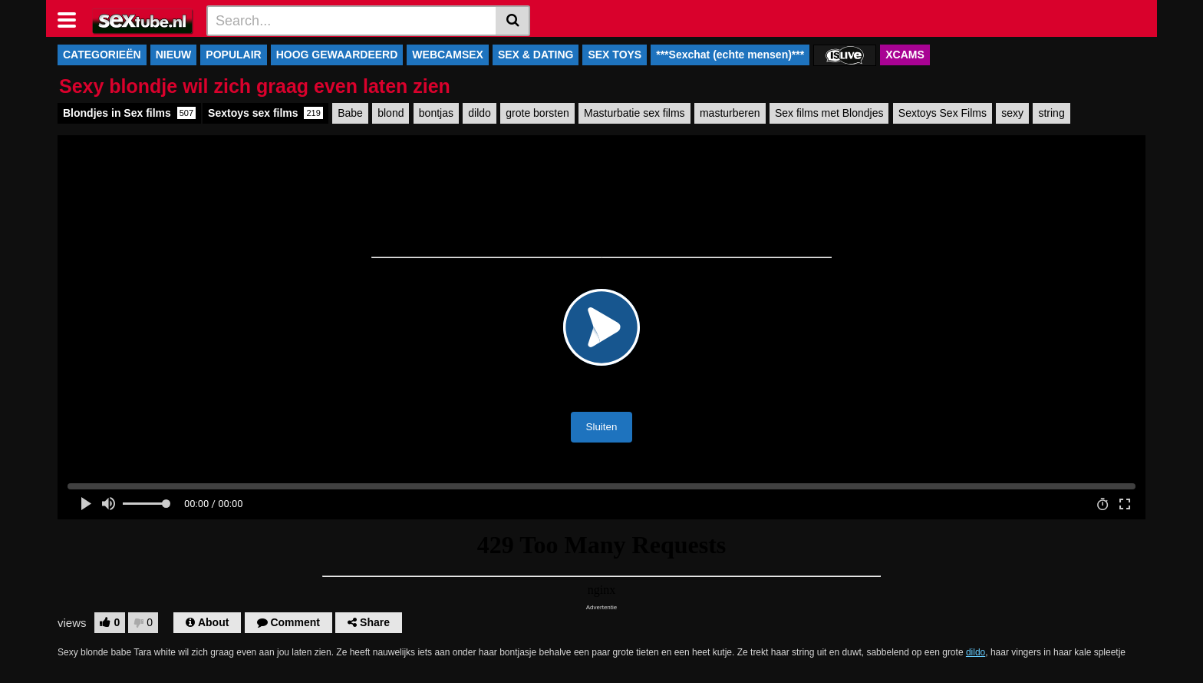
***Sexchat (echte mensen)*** (730, 54)
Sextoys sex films (265, 113)
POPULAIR (233, 54)
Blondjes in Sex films (129, 113)
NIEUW (174, 54)
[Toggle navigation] (72, 18)
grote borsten (537, 113)
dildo (479, 113)
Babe (350, 113)
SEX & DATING (536, 54)
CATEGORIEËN (102, 54)
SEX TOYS (614, 54)
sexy (1012, 113)
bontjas (436, 113)
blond (390, 113)
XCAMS (904, 54)
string (1051, 113)
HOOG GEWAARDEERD (337, 54)
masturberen (730, 113)
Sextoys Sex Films (942, 113)
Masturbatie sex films (634, 113)
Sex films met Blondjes (829, 113)
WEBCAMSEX (447, 54)
